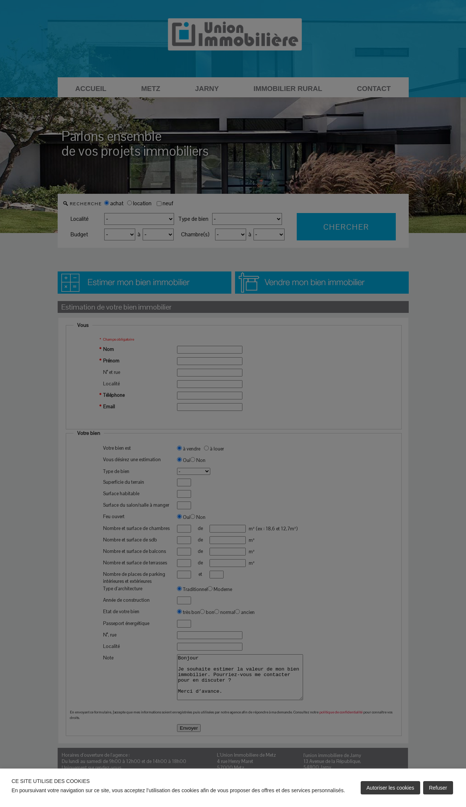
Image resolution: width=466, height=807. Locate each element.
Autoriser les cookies (390, 788)
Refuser (438, 788)
